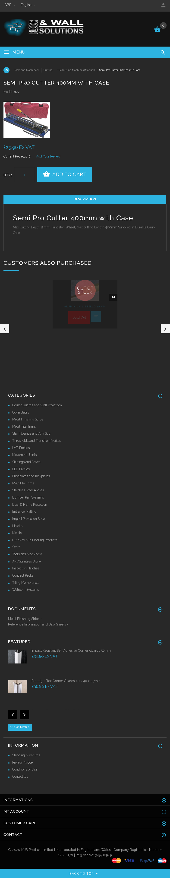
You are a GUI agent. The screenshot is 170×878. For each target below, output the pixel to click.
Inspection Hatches (25, 568)
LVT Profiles (21, 448)
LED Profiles (21, 469)
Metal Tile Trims (24, 426)
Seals (16, 547)
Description (85, 199)
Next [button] (165, 328)
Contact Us (20, 776)
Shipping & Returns (26, 755)
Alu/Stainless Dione (26, 561)
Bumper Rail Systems (28, 497)
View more (20, 727)
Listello (17, 526)
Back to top (85, 874)
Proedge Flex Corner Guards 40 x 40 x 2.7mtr (65, 681)
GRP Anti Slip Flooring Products (34, 540)
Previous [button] (4, 328)
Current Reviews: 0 (17, 156)
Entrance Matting (24, 511)
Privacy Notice (22, 762)
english (28, 5)
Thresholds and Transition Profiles (36, 440)
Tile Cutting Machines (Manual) (76, 70)
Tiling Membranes (25, 582)
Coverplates (20, 412)
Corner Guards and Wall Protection (37, 405)
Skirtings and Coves (26, 462)
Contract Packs (22, 575)
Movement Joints (24, 455)
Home (6, 70)
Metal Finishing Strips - (25, 619)
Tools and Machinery (26, 70)
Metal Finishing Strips (27, 419)
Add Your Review (48, 156)
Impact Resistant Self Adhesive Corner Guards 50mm (71, 650)
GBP (10, 5)
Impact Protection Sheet (29, 519)
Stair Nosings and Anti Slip (31, 433)
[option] (44, 120)
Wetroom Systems (25, 589)
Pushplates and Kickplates (31, 476)
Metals (17, 533)
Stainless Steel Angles (28, 490)
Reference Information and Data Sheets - (38, 624)
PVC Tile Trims (23, 483)
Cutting (48, 70)
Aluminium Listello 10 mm (85, 306)
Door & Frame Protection (29, 504)
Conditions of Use (24, 769)
